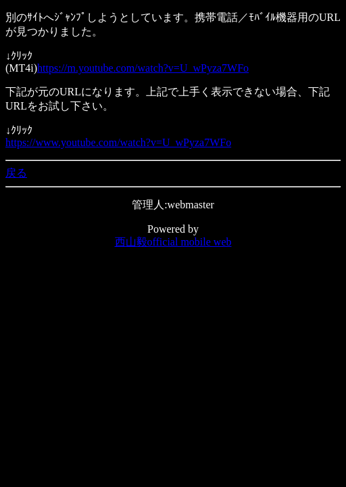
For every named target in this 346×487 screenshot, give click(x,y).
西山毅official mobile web (173, 242)
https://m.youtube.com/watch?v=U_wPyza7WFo (143, 68)
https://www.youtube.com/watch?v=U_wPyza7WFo (118, 142)
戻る (16, 173)
